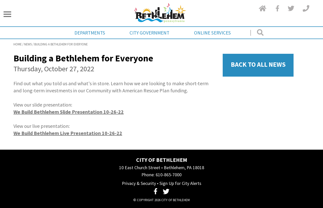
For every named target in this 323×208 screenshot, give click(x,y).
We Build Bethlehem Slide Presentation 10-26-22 (68, 112)
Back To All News (258, 64)
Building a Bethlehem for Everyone (61, 44)
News (28, 44)
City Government (149, 33)
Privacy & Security (139, 183)
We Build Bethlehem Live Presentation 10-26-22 (67, 133)
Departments (89, 33)
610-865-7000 (169, 175)
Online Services (212, 33)
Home (17, 44)
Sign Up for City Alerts (180, 183)
